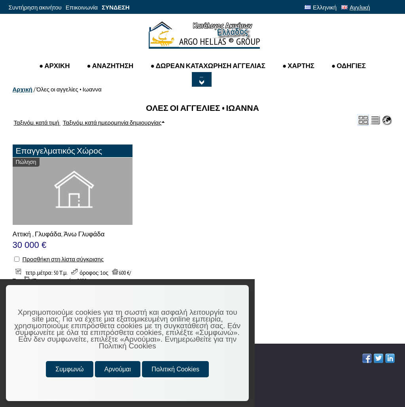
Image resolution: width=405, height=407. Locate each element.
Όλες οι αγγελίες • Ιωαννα (69, 89)
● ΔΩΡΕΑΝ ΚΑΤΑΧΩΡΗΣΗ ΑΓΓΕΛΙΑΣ (207, 65)
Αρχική (22, 89)
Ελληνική (321, 7)
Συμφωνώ (69, 369)
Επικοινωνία (82, 7)
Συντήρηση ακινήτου (35, 7)
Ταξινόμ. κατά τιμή (37, 122)
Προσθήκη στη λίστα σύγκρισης (63, 259)
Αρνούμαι (117, 369)
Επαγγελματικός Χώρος (59, 150)
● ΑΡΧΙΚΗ (54, 65)
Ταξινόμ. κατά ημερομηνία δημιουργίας (112, 122)
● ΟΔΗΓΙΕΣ (348, 65)
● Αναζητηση (110, 65)
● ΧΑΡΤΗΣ (298, 65)
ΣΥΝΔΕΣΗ (115, 7)
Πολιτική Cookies (175, 369)
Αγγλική (355, 7)
